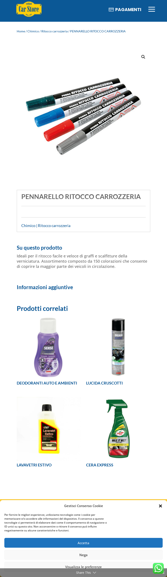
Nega (83, 555)
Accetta (83, 543)
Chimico (33, 31)
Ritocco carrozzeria (54, 31)
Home (21, 31)
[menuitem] (29, 9)
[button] (160, 506)
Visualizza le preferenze (83, 567)
